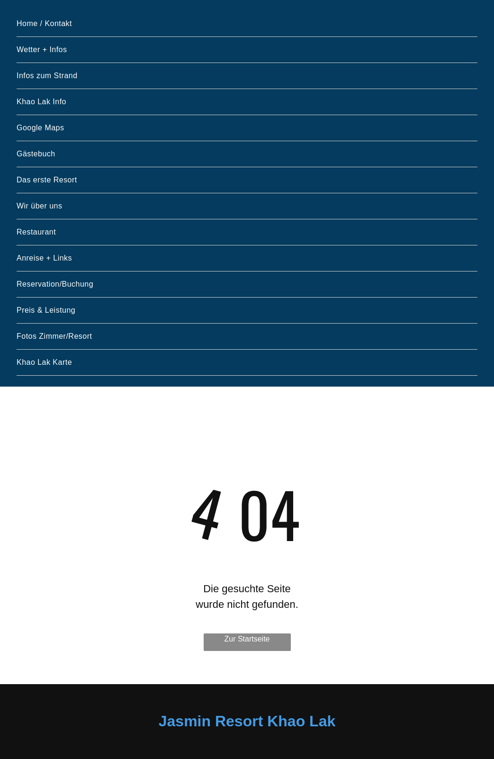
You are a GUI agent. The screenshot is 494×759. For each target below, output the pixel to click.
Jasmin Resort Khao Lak (247, 721)
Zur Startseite (246, 639)
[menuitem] (247, 24)
